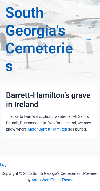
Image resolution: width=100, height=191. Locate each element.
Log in (5, 164)
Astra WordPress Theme (52, 179)
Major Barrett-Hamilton (47, 129)
